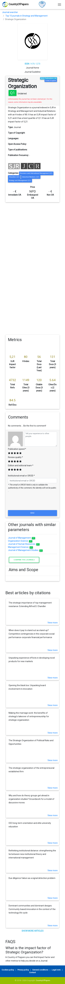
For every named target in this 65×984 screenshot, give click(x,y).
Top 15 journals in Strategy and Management (26, 16)
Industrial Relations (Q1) (30, 177)
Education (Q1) (14, 177)
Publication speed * (17, 449)
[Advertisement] (31, 235)
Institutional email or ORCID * (21, 475)
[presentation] (32, 502)
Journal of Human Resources (24, 544)
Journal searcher (10, 12)
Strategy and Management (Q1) (20, 180)
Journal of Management (21, 538)
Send (32, 513)
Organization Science (20, 541)
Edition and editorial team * (20, 465)
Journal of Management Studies (25, 550)
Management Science (20, 547)
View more (53, 622)
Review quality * (15, 457)
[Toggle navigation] (59, 4)
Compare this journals (24, 560)
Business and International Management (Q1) (36, 173)
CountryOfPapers (43, 980)
